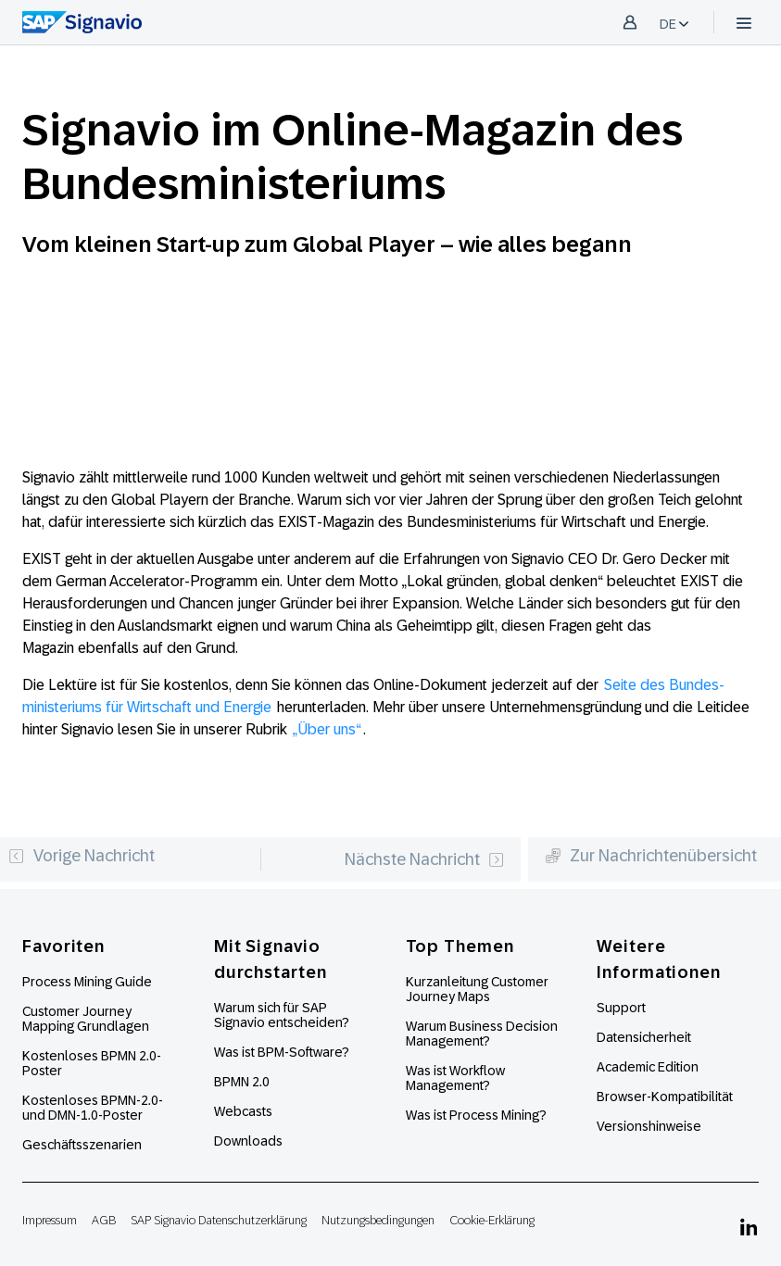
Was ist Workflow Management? (455, 1078)
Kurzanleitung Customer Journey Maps (477, 989)
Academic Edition (648, 1066)
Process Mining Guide (87, 981)
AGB (104, 1220)
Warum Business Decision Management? (482, 1033)
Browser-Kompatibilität (665, 1096)
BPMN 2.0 (242, 1081)
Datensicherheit (644, 1037)
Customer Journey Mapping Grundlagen (85, 1019)
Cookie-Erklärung (492, 1220)
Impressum (49, 1220)
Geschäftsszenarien (82, 1144)
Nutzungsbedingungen (378, 1220)
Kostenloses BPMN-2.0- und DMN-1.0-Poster (92, 1107)
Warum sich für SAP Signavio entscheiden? (281, 1015)
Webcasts (243, 1111)
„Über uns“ (327, 729)
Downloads (248, 1141)
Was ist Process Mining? (476, 1115)
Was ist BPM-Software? (281, 1052)
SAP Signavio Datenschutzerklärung (219, 1220)
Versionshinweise (649, 1126)
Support (621, 1007)
